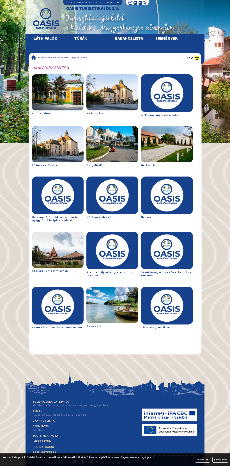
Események (166, 38)
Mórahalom (52, 405)
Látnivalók (45, 38)
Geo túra (80, 415)
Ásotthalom (69, 405)
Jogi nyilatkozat (97, 3)
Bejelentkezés (44, 452)
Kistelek (38, 405)
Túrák (80, 38)
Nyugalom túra (42, 415)
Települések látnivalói (58, 57)
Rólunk (71, 3)
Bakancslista (129, 38)
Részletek (202, 459)
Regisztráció (43, 447)
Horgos (83, 405)
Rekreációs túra (63, 415)
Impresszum (113, 3)
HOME (41, 57)
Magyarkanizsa (79, 57)
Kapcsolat (82, 3)
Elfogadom (220, 459)
